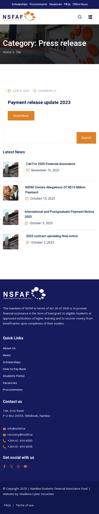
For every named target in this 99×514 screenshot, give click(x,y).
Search (86, 137)
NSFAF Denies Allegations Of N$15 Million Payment (55, 190)
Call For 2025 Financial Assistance (50, 164)
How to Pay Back (14, 369)
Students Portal (14, 376)
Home (7, 52)
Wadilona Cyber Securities (37, 494)
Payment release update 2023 (39, 103)
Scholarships (19, 4)
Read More (21, 116)
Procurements (38, 4)
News (7, 355)
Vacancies (55, 4)
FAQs (67, 4)
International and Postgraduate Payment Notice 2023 (59, 214)
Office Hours (80, 4)
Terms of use (25, 505)
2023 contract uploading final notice (52, 236)
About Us (9, 348)
